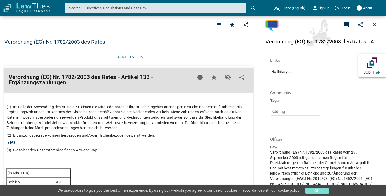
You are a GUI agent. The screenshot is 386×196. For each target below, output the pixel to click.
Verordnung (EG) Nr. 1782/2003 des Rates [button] (54, 42)
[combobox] (155, 8)
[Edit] (246, 24)
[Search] (253, 8)
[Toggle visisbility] (227, 77)
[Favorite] (218, 24)
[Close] (374, 24)
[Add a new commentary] (346, 24)
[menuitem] (289, 8)
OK (317, 190)
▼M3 (11, 142)
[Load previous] (128, 57)
